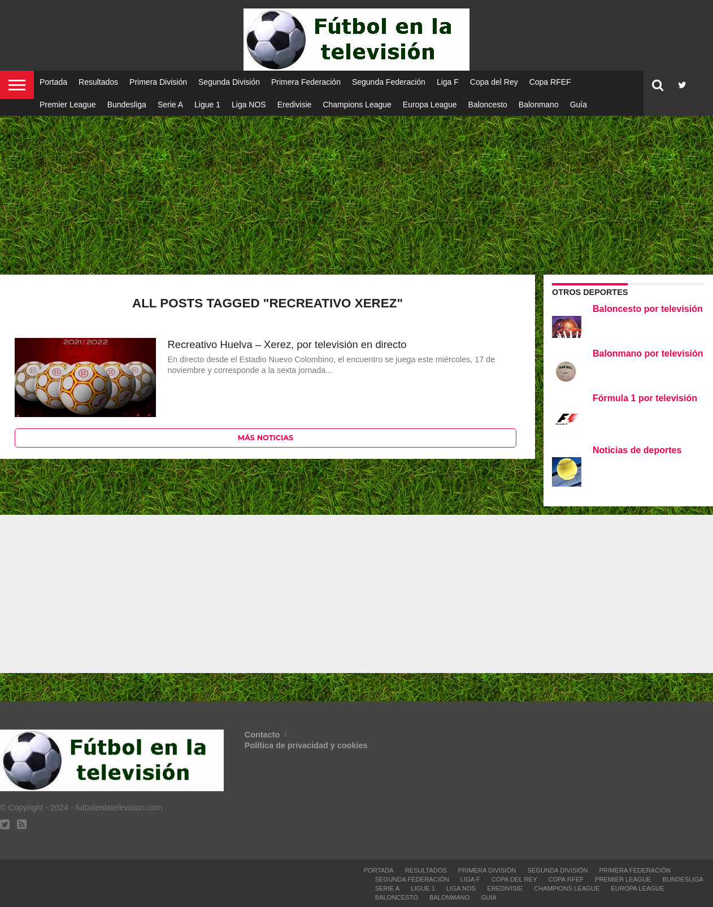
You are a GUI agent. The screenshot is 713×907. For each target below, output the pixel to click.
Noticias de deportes (637, 450)
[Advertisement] (356, 186)
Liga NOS (249, 104)
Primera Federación (306, 81)
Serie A (170, 104)
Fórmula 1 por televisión (645, 398)
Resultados (98, 81)
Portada (53, 81)
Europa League (430, 104)
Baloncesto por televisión (648, 309)
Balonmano (539, 104)
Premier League (68, 104)
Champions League (357, 104)
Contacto (263, 734)
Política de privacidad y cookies (306, 745)
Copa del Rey (494, 81)
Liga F (448, 81)
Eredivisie (294, 104)
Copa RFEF (550, 81)
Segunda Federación (388, 81)
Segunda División (229, 81)
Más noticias (265, 437)
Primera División (158, 81)
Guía (578, 104)
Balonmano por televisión (648, 353)
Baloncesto (487, 104)
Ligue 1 (207, 104)
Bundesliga (126, 104)
